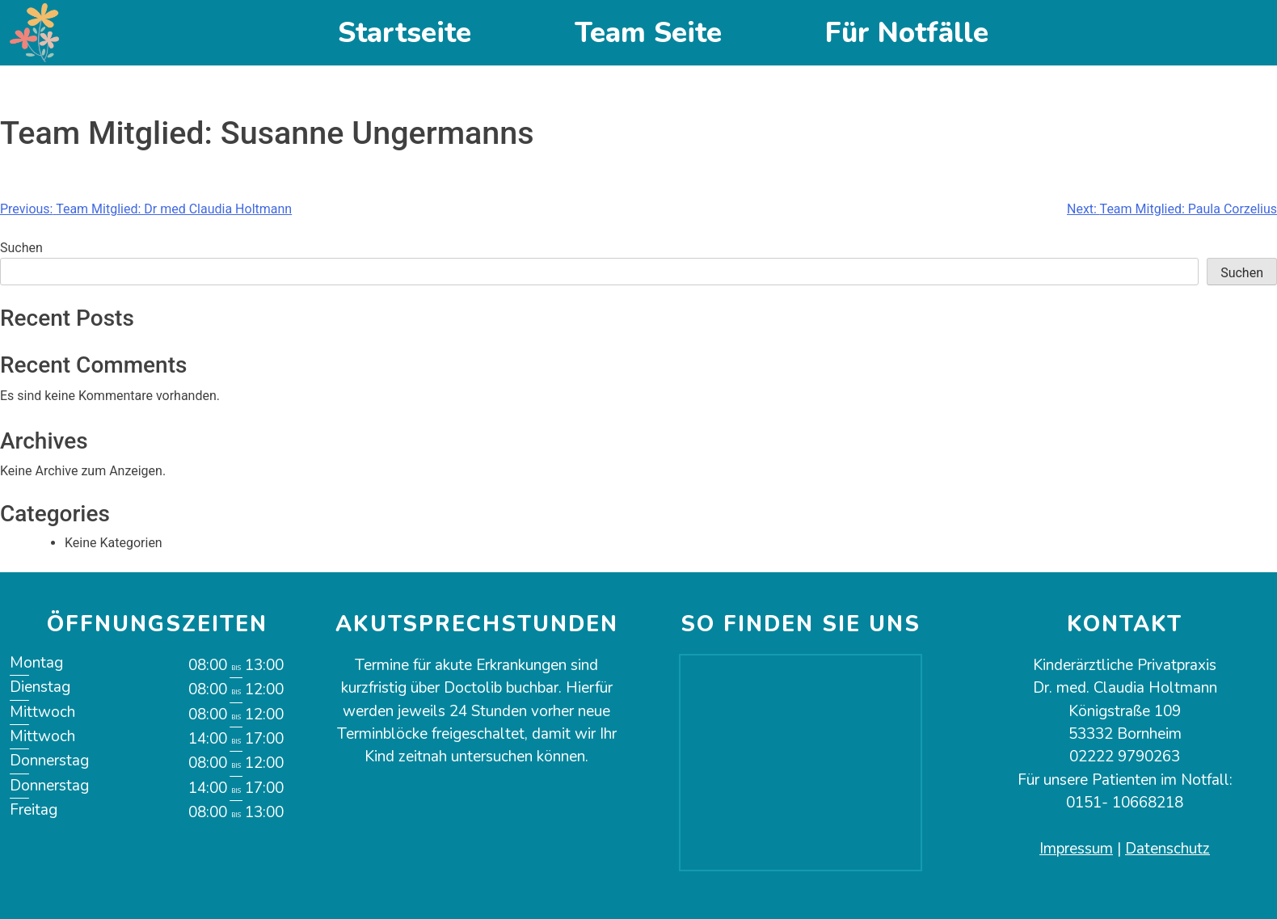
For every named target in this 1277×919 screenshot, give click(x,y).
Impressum (1076, 848)
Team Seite (648, 33)
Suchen (21, 247)
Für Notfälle (906, 33)
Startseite (404, 33)
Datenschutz (1167, 848)
